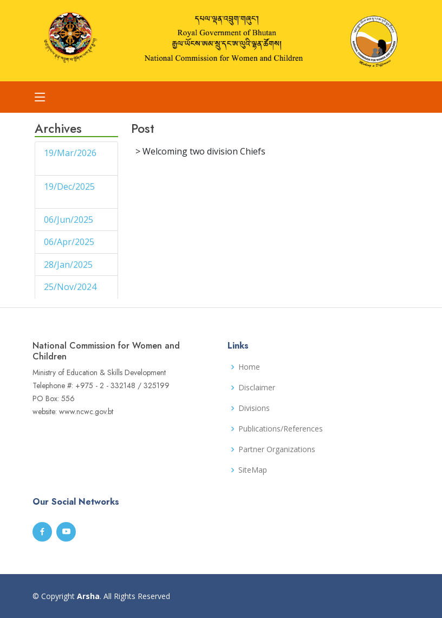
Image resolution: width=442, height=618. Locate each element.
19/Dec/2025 (69, 186)
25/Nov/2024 (70, 287)
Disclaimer (256, 387)
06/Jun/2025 (69, 220)
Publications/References (280, 429)
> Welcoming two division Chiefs (200, 151)
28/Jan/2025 (69, 265)
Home (249, 367)
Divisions (254, 408)
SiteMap (252, 470)
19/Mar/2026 (70, 153)
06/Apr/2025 (70, 242)
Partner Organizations (276, 449)
